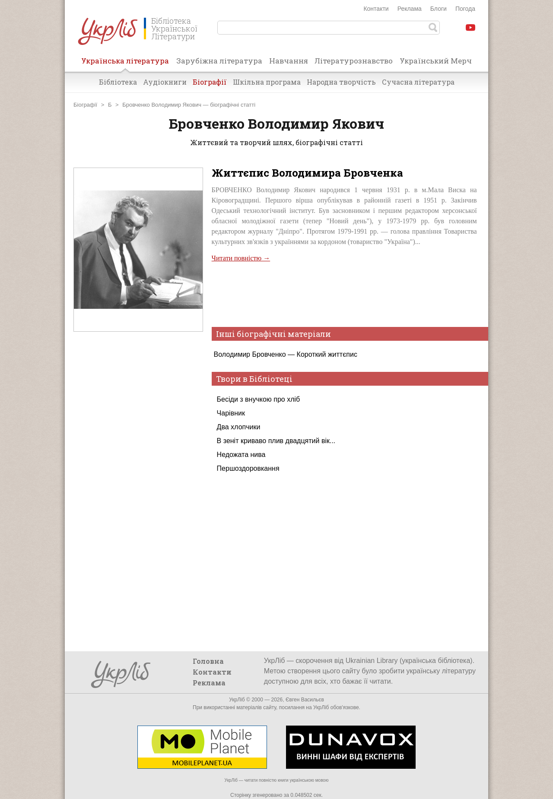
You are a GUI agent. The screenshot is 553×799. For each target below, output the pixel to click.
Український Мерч (436, 61)
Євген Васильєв (305, 700)
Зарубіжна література (219, 61)
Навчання (288, 61)
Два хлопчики (239, 427)
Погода (465, 9)
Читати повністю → (241, 258)
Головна (208, 661)
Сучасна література (418, 81)
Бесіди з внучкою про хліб (258, 399)
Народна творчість (341, 81)
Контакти (375, 9)
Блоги (438, 9)
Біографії (210, 81)
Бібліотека (118, 81)
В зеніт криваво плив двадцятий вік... (276, 440)
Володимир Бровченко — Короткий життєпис (285, 354)
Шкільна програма (267, 81)
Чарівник (231, 413)
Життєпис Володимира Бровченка (307, 173)
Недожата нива (241, 454)
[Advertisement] (138, 504)
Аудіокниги (165, 81)
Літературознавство (354, 61)
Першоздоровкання (248, 468)
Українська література (125, 63)
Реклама (409, 9)
